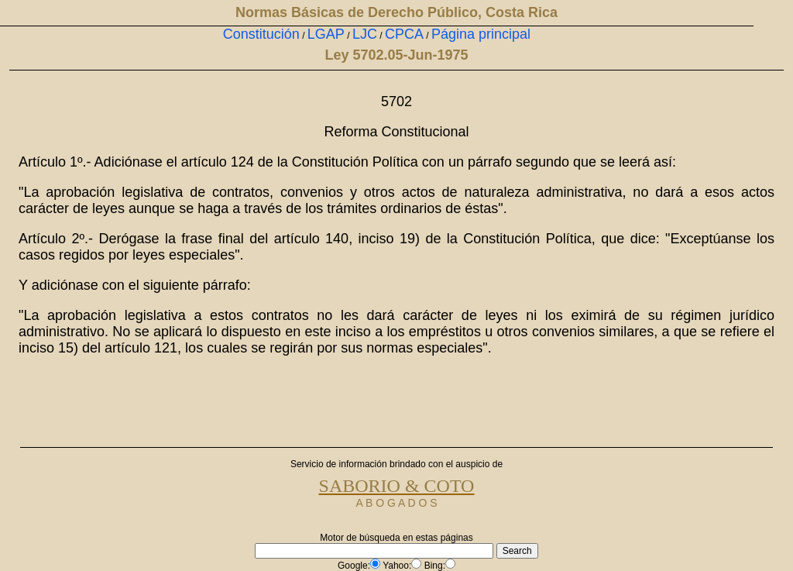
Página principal (480, 34)
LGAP (326, 34)
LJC (364, 34)
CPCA (404, 34)
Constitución (261, 34)
